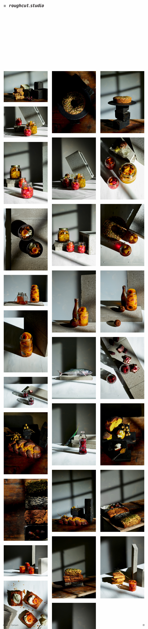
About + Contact (11, 625)
